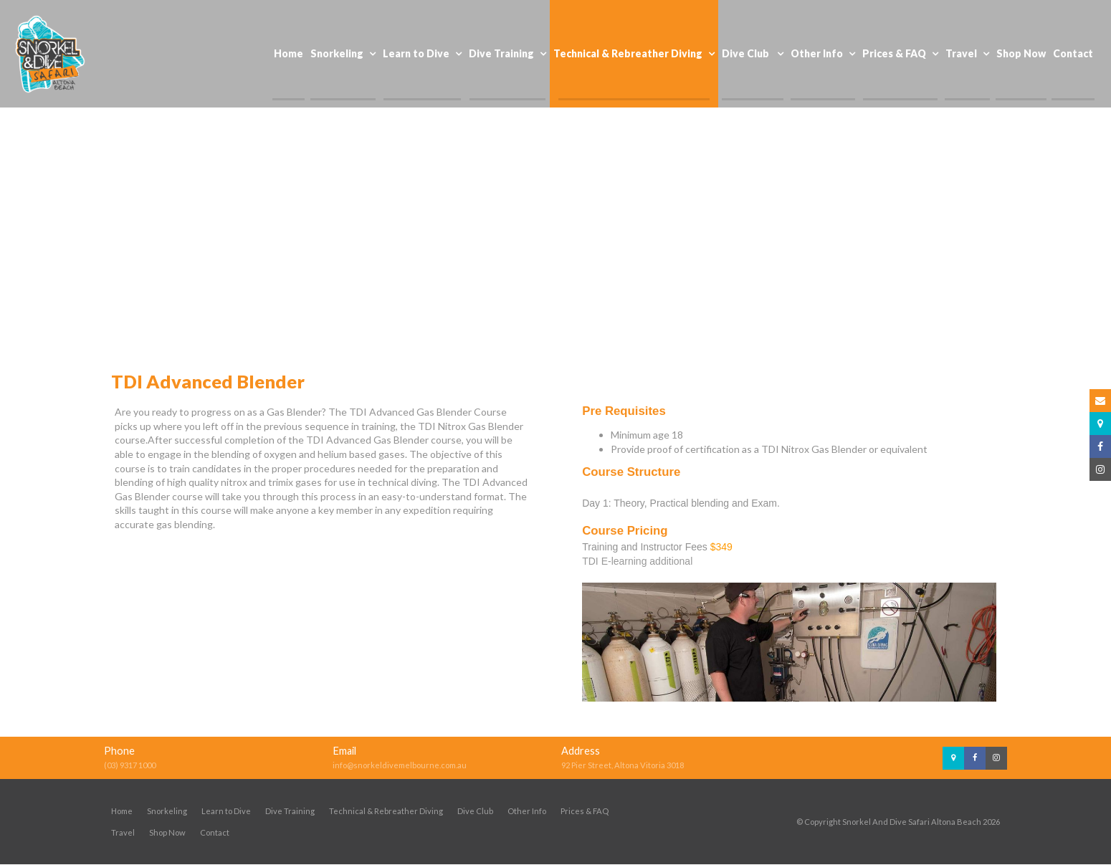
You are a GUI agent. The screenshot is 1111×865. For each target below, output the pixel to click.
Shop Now (167, 832)
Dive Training (290, 811)
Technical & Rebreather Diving (386, 811)
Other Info (526, 811)
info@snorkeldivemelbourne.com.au (400, 765)
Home (122, 811)
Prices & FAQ (585, 811)
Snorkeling (167, 811)
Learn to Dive (226, 811)
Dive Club (475, 811)
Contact (214, 832)
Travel (123, 832)
